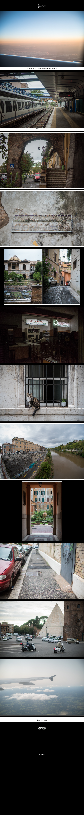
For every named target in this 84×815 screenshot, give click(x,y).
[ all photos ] (42, 754)
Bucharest (44, 720)
